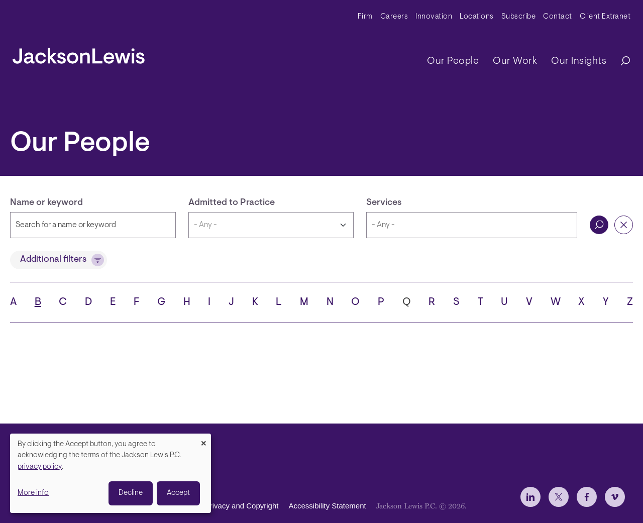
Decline (131, 493)
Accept (178, 493)
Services (384, 202)
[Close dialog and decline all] (203, 440)
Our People (453, 61)
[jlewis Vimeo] (615, 497)
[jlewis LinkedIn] (530, 497)
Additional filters (53, 259)
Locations (477, 17)
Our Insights (578, 61)
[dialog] (110, 473)
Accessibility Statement (327, 505)
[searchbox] (472, 225)
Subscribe (518, 17)
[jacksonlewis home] (79, 53)
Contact (557, 17)
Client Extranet (605, 17)
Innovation (433, 17)
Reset (623, 225)
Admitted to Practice (231, 202)
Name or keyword (46, 202)
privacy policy (40, 467)
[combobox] (471, 225)
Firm (365, 17)
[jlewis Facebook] (587, 497)
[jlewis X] (559, 497)
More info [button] (33, 493)
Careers (394, 17)
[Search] (620, 61)
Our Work (515, 61)
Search (599, 225)
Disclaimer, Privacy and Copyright (222, 505)
